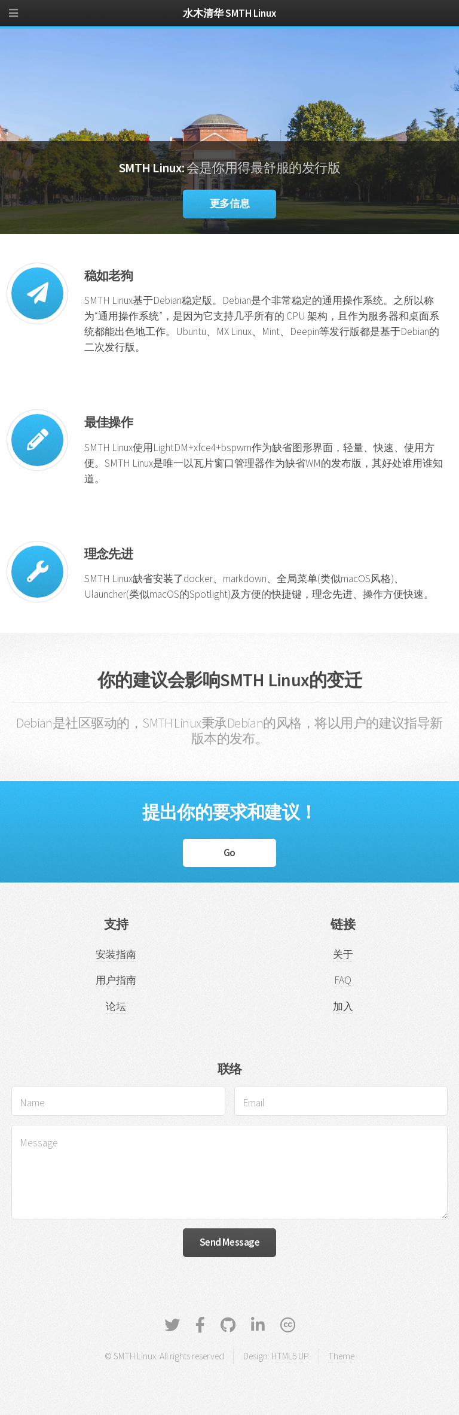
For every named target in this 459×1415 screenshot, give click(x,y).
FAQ (342, 980)
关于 (343, 954)
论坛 (116, 1006)
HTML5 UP (290, 1356)
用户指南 (116, 980)
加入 (343, 1006)
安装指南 (116, 954)
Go (229, 852)
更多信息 (229, 203)
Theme (341, 1356)
